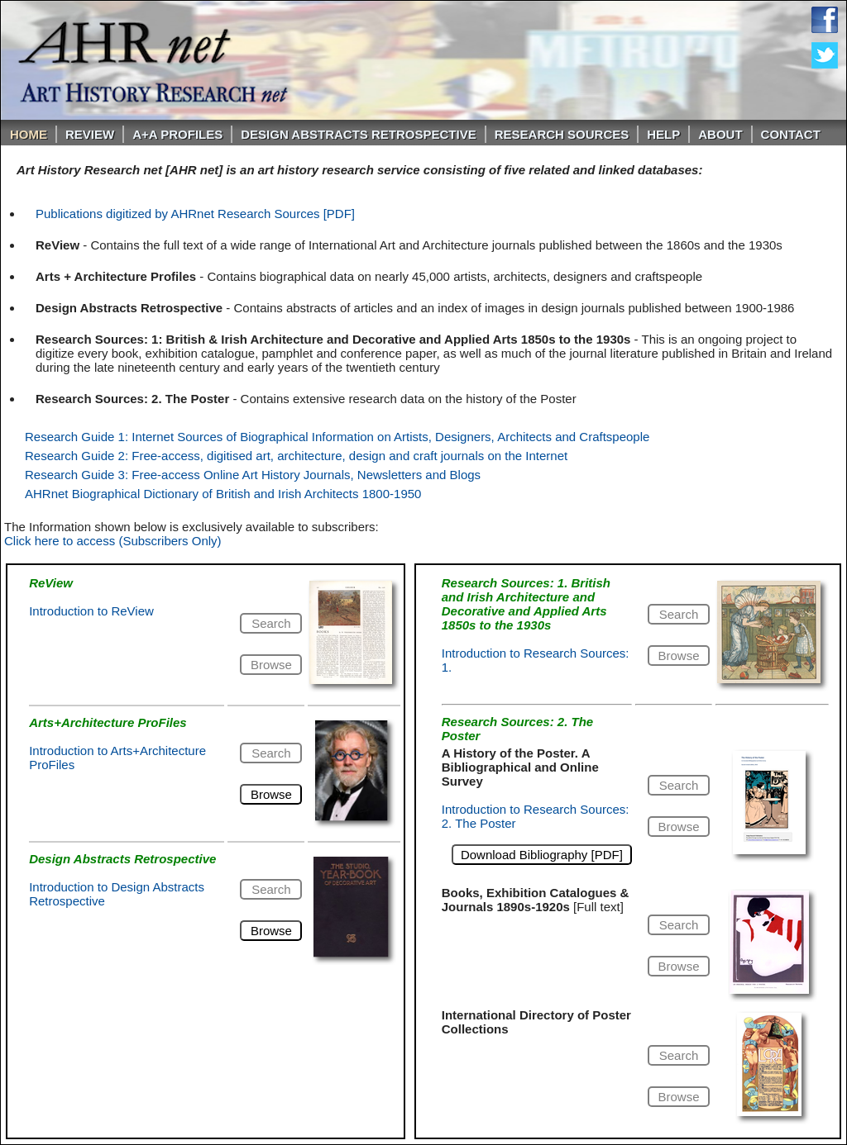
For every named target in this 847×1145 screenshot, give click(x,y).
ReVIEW (89, 134)
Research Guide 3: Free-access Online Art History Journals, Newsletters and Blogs (253, 475)
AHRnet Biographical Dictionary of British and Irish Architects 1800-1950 (223, 494)
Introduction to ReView (91, 611)
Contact (791, 134)
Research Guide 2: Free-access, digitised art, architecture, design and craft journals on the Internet (296, 456)
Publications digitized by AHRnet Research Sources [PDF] (195, 214)
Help (663, 134)
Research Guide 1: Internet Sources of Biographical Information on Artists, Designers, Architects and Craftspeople (337, 437)
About (720, 134)
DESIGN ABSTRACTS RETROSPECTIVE (358, 134)
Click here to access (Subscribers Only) (113, 541)
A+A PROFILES (177, 134)
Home (28, 134)
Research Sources (562, 134)
